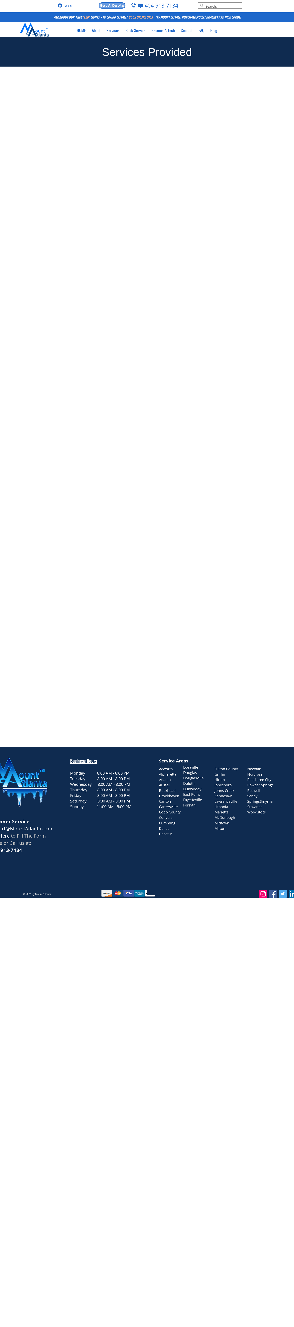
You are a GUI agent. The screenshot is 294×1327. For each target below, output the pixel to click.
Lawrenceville (226, 801)
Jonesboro (223, 785)
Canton (165, 801)
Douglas (190, 772)
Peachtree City (259, 779)
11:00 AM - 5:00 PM (114, 806)
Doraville (190, 767)
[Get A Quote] (112, 5)
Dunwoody (192, 789)
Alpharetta (167, 774)
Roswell (253, 790)
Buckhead (167, 790)
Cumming (167, 823)
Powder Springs (260, 785)
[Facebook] (273, 894)
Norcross (255, 774)
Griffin (220, 774)
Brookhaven (169, 796)
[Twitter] (283, 894)
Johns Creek (224, 790)
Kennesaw (223, 796)
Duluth (189, 783)
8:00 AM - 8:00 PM (113, 773)
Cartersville (168, 806)
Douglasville (193, 778)
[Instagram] (263, 894)
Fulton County (226, 768)
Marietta (221, 812)
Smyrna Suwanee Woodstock (260, 806)
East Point (191, 794)
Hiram (220, 779)
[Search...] (220, 6)
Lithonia (221, 806)
